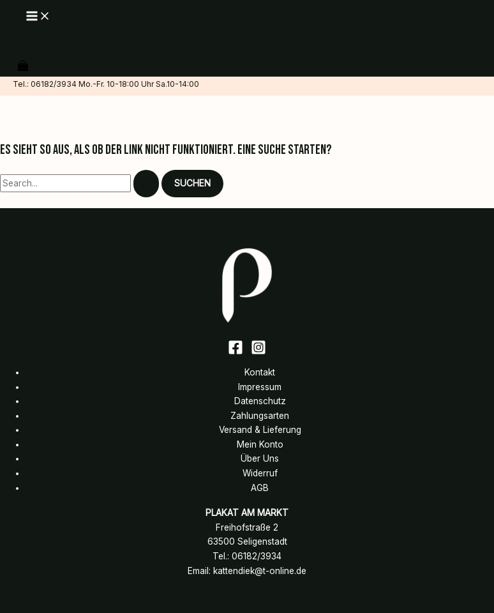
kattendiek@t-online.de (259, 571)
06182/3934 (256, 556)
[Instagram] (258, 352)
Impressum (259, 387)
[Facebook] (235, 352)
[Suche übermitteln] (146, 184)
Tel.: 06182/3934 (45, 84)
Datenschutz (260, 401)
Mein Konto (260, 444)
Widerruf (260, 473)
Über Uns (260, 458)
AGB (260, 488)
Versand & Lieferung (260, 430)
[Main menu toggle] (38, 17)
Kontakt (259, 372)
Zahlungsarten (259, 416)
